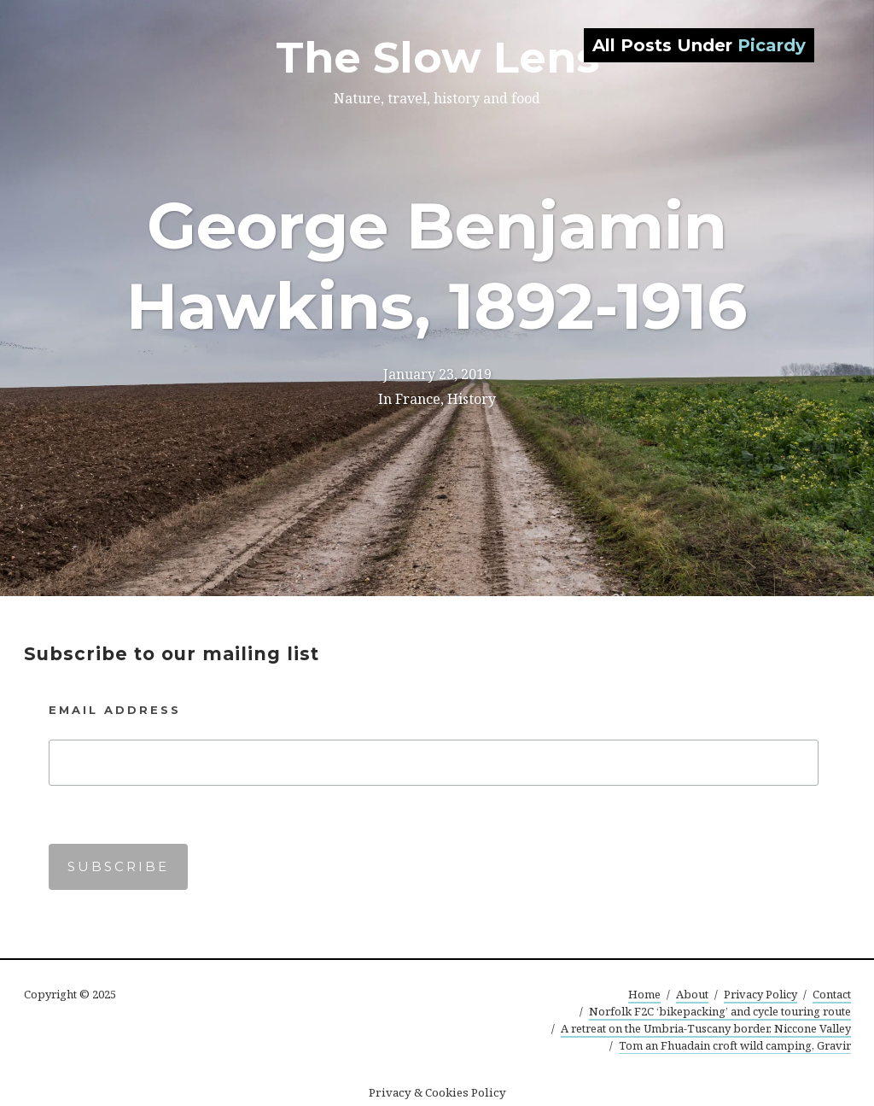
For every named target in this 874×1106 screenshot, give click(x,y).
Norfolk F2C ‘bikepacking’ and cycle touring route (720, 1011)
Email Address (115, 710)
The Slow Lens (437, 58)
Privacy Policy (760, 994)
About (692, 994)
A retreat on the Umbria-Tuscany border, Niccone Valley (706, 1028)
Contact (832, 994)
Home (644, 994)
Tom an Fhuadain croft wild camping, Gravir (735, 1045)
